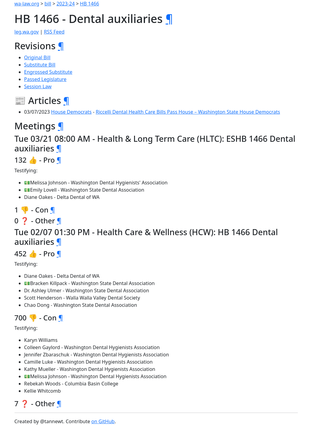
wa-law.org (27, 3)
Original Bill (37, 57)
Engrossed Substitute (48, 72)
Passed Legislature (45, 79)
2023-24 (66, 3)
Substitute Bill (40, 64)
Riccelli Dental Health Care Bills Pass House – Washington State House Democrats (188, 112)
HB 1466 (89, 3)
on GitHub (103, 421)
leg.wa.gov (27, 31)
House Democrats (71, 112)
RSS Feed (54, 31)
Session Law (38, 86)
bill (47, 3)
